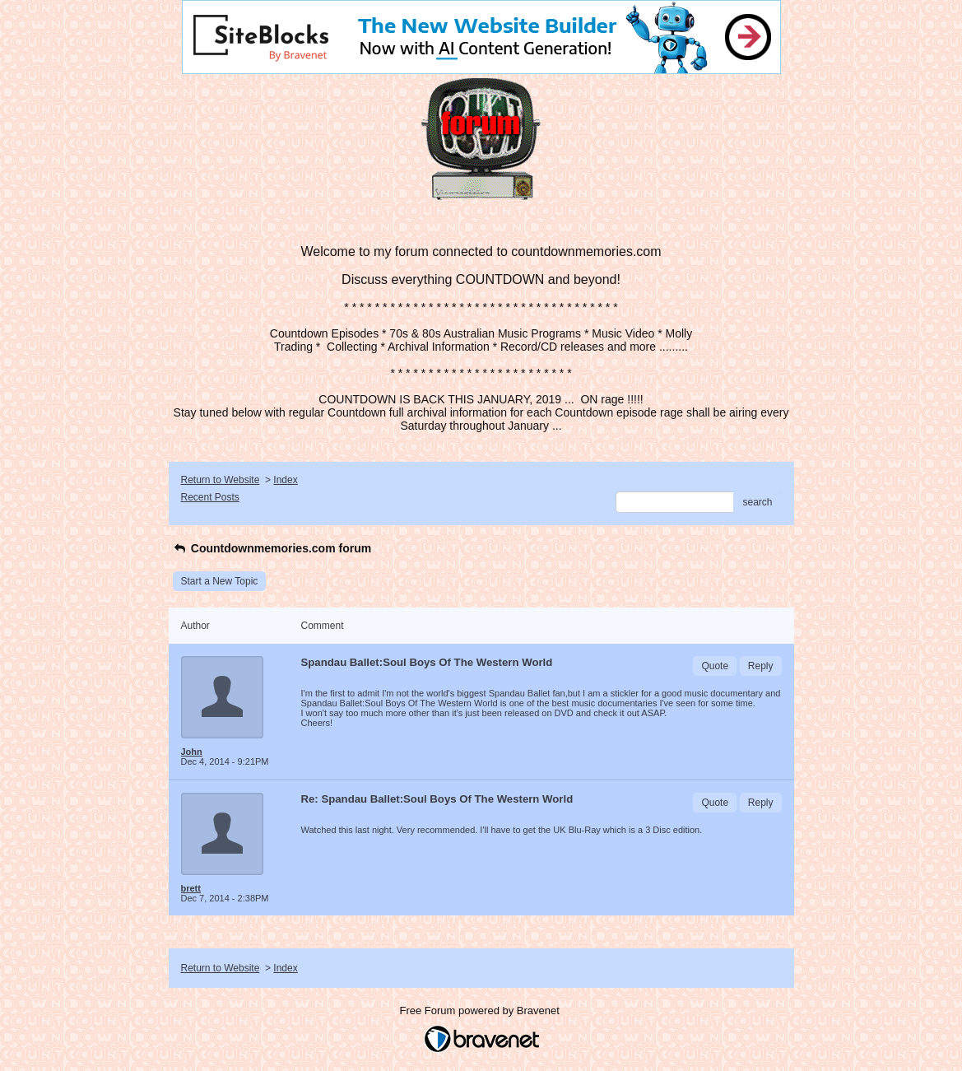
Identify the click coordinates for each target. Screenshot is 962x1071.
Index (285, 480)
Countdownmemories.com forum (272, 548)
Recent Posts (210, 497)
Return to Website (220, 480)
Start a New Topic (219, 581)
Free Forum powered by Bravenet (481, 1010)
